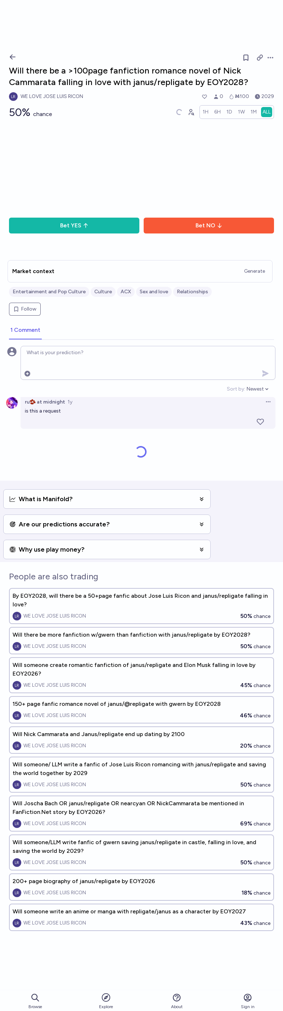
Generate (254, 271)
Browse (35, 1001)
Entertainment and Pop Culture (49, 292)
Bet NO (209, 225)
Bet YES (74, 225)
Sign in (248, 1001)
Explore (106, 1000)
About (177, 1001)
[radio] (205, 112)
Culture (103, 292)
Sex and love (154, 292)
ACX (126, 292)
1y (70, 402)
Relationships (192, 292)
